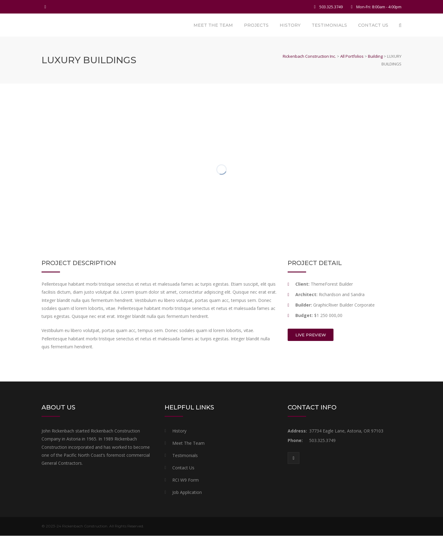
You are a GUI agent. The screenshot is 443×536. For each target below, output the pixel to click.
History (290, 25)
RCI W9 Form (185, 480)
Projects (256, 25)
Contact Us (373, 25)
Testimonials (329, 25)
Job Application (187, 492)
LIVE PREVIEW (310, 335)
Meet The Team (213, 25)
